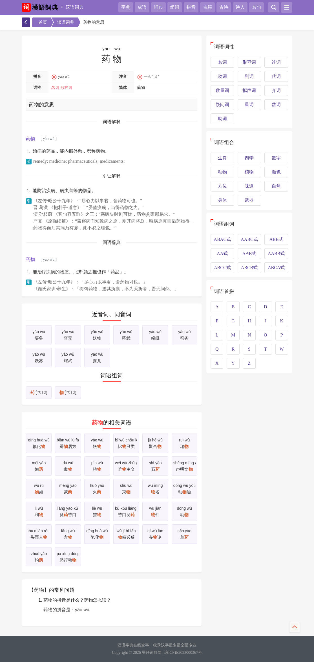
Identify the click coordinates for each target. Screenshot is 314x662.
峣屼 (155, 334)
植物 (249, 172)
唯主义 (126, 465)
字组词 (38, 392)
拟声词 (249, 90)
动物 (222, 172)
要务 (39, 334)
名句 (256, 7)
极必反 (126, 533)
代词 (276, 76)
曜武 (126, 334)
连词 (276, 62)
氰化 (39, 443)
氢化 (97, 533)
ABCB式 (249, 267)
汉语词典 (75, 7)
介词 (276, 90)
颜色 (276, 172)
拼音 (191, 7)
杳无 (68, 334)
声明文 (184, 465)
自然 (276, 186)
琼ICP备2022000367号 (183, 652)
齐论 (155, 533)
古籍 (207, 7)
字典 (125, 7)
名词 (55, 87)
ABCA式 (276, 267)
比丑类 (126, 443)
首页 (43, 22)
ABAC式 (222, 239)
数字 (276, 157)
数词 (276, 104)
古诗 (223, 7)
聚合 (155, 443)
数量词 (222, 90)
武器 (249, 200)
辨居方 (68, 443)
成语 (142, 7)
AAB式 (249, 253)
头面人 (39, 533)
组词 (174, 7)
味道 (249, 186)
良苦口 (68, 511)
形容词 (66, 87)
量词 (249, 104)
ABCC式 (222, 267)
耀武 (68, 357)
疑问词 (222, 104)
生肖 (222, 157)
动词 (222, 76)
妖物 (97, 334)
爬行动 (68, 556)
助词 (222, 118)
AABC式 (249, 239)
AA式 (222, 253)
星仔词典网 (152, 652)
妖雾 (39, 357)
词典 (158, 7)
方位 (222, 186)
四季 (249, 157)
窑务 (184, 334)
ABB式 (276, 239)
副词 (249, 76)
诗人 (240, 7)
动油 (184, 488)
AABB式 (276, 253)
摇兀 (97, 357)
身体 (222, 200)
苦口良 (126, 511)
